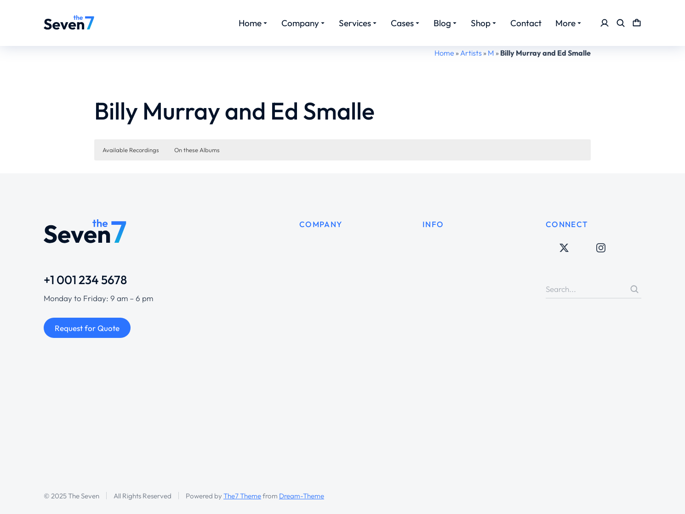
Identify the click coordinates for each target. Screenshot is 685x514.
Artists (471, 52)
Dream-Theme (301, 495)
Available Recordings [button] (131, 150)
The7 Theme (242, 495)
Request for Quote (87, 328)
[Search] (634, 289)
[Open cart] (636, 23)
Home (444, 52)
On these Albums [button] (197, 150)
